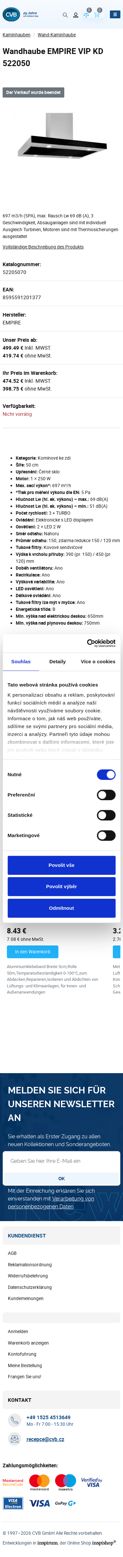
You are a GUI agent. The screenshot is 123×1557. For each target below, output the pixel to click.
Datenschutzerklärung (30, 1288)
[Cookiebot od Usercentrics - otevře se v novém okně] (87, 643)
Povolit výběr (61, 886)
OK (61, 1178)
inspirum (46, 1543)
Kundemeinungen (26, 1299)
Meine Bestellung (25, 1366)
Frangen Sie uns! (24, 1377)
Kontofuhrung (22, 1354)
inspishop (100, 1543)
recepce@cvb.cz (45, 1439)
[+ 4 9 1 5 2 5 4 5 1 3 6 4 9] (49, 1417)
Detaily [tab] (58, 661)
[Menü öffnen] (115, 14)
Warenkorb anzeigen (28, 1343)
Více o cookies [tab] (98, 661)
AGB (12, 1253)
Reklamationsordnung (30, 1265)
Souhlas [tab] (21, 661)
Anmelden (18, 1332)
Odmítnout (61, 908)
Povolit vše (61, 865)
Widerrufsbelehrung (28, 1276)
